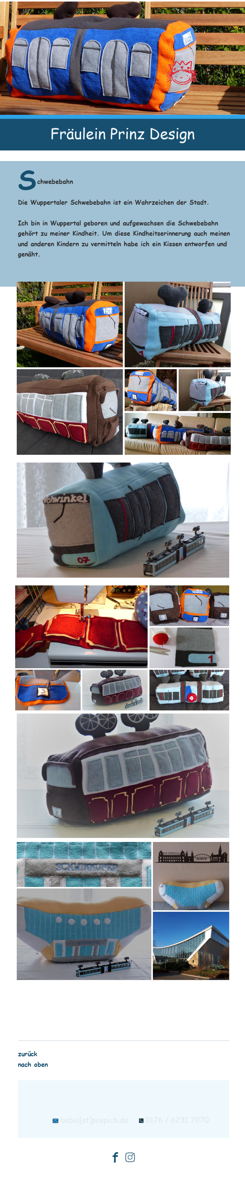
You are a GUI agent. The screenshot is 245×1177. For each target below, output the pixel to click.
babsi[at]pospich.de (94, 1120)
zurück (27, 1053)
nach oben (33, 1063)
